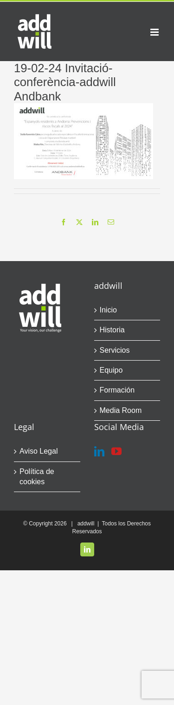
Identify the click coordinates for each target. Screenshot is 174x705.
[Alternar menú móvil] (155, 32)
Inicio (108, 310)
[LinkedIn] (99, 451)
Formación (117, 390)
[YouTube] (116, 451)
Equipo (111, 370)
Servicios (115, 350)
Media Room (121, 410)
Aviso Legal (38, 451)
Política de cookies (36, 477)
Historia (112, 330)
